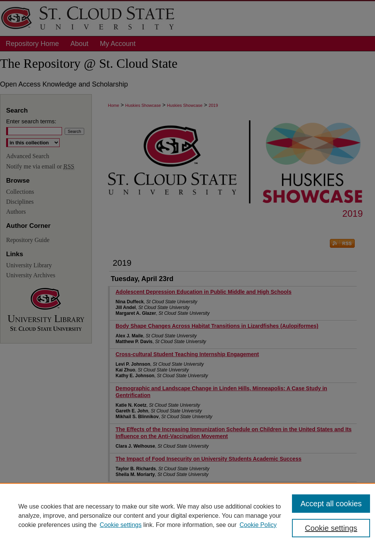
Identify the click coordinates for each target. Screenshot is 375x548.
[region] (187, 515)
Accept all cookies (331, 503)
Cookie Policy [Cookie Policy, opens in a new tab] (258, 525)
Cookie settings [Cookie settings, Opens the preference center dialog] (331, 528)
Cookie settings (121, 525)
